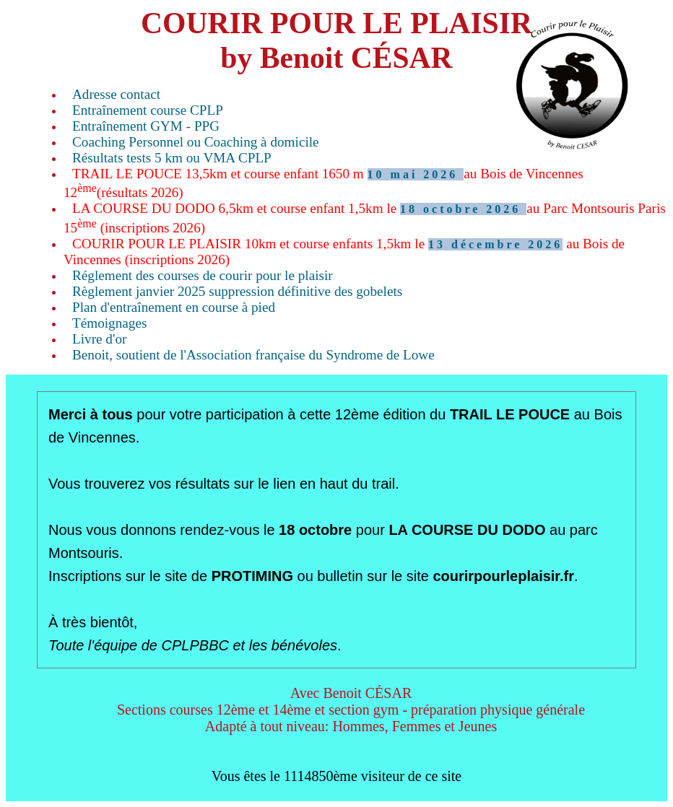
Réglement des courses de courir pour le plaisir (202, 275)
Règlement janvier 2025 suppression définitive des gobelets (237, 291)
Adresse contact (116, 94)
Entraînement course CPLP (147, 110)
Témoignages (109, 323)
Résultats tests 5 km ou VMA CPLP (172, 157)
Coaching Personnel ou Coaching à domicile (195, 141)
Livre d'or (99, 338)
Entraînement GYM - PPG (146, 126)
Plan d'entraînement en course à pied (173, 307)
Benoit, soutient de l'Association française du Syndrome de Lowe (253, 354)
